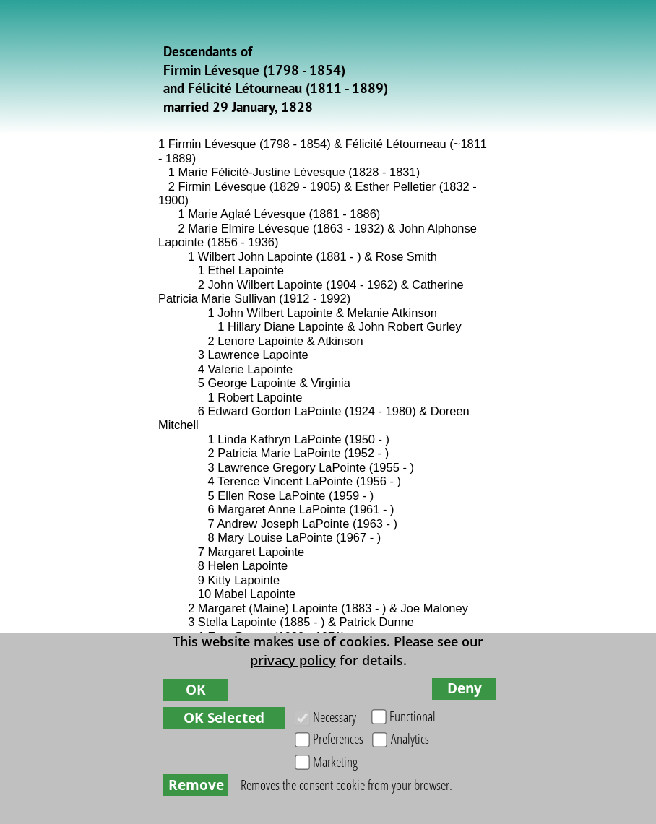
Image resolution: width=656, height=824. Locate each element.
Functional (412, 716)
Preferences (338, 738)
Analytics (410, 738)
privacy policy (293, 660)
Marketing (335, 761)
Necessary (334, 717)
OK (196, 689)
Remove (196, 784)
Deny (464, 688)
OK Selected (224, 717)
